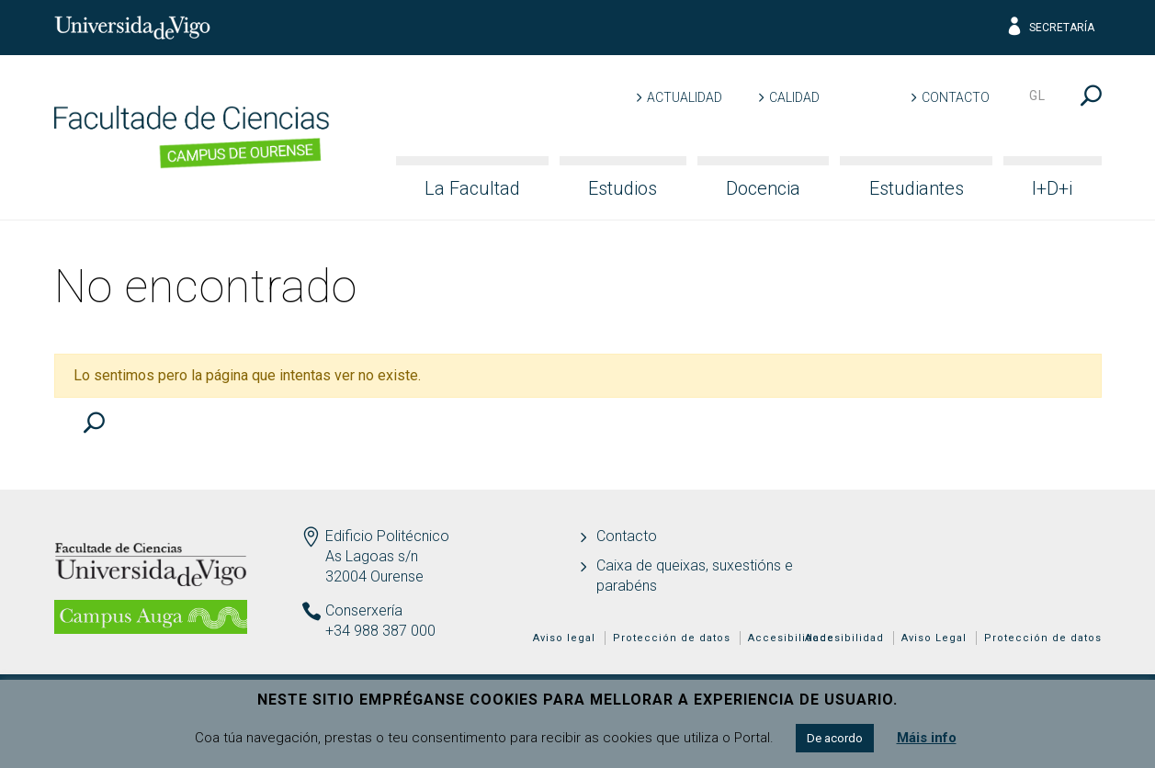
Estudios (622, 188)
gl (1037, 95)
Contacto (956, 97)
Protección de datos (1043, 638)
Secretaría (1049, 27)
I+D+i (1052, 188)
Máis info (927, 737)
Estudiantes (916, 188)
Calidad (794, 97)
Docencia (763, 188)
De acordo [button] (835, 738)
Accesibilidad (844, 638)
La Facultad (472, 188)
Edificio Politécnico (387, 536)
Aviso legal (564, 638)
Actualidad (684, 97)
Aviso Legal (934, 638)
